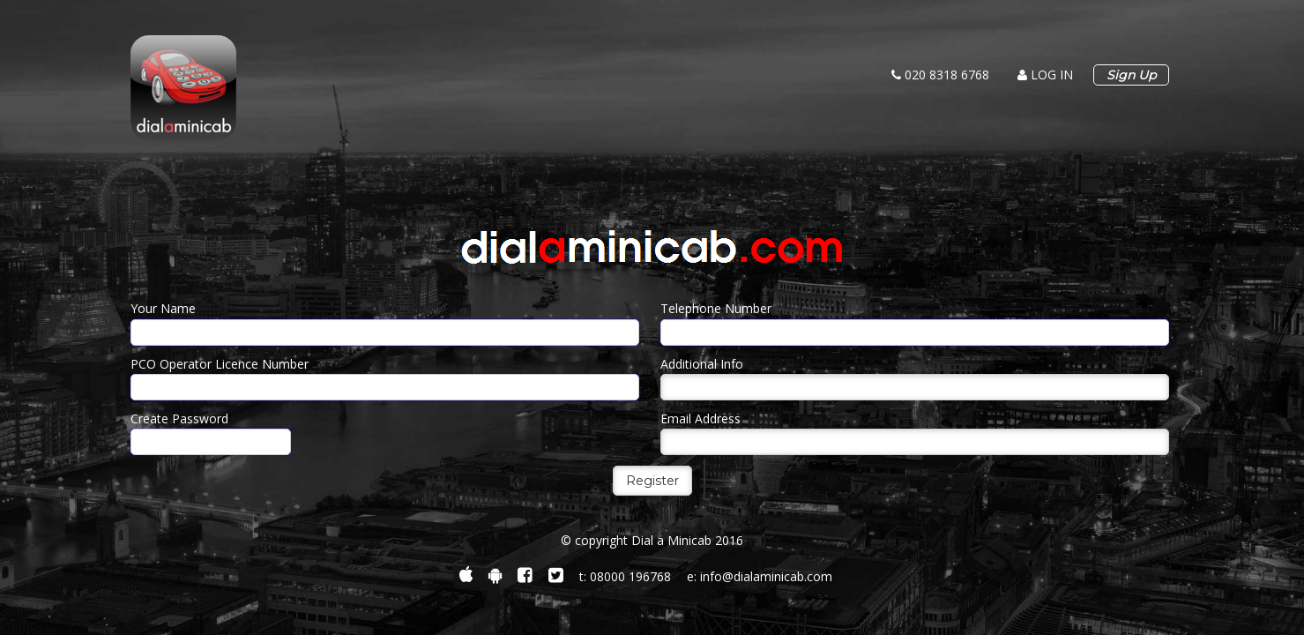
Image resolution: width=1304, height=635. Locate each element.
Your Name (163, 308)
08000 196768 (630, 576)
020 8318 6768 (940, 74)
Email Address (700, 418)
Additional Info (701, 363)
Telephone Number (715, 308)
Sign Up (1131, 75)
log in (1045, 74)
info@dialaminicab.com (766, 576)
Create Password (179, 418)
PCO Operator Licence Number (219, 363)
